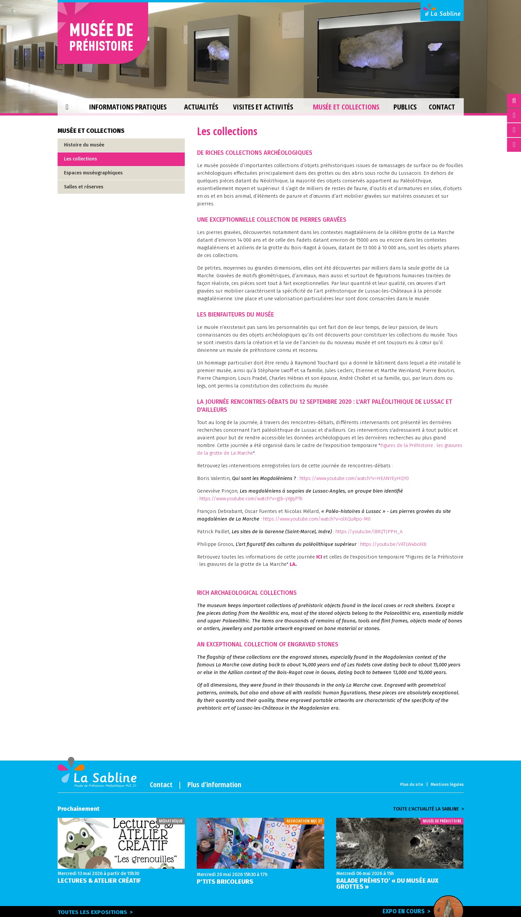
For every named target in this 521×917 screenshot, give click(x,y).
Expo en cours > (419, 911)
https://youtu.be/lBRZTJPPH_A (370, 532)
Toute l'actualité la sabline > (428, 809)
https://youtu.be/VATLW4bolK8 (395, 544)
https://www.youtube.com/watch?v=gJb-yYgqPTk (253, 499)
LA (320, 564)
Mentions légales (447, 785)
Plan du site (411, 785)
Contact (161, 784)
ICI (319, 557)
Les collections (80, 159)
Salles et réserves (83, 187)
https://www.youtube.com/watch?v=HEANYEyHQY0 (356, 478)
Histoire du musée (84, 145)
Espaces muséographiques (93, 173)
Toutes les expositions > (95, 912)
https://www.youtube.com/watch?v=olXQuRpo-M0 (319, 519)
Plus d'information (214, 784)
